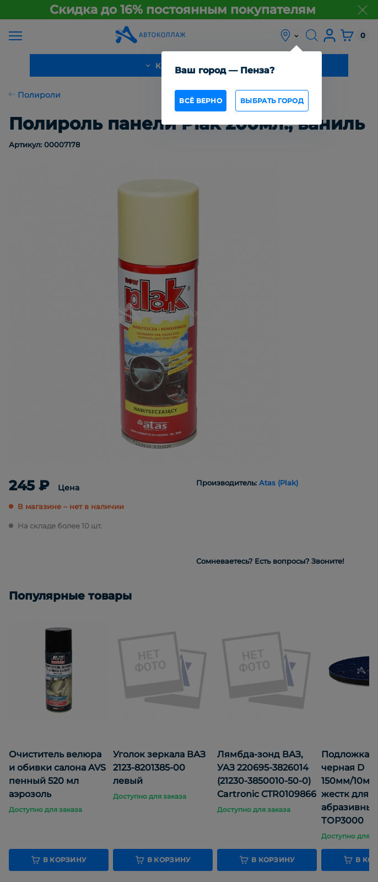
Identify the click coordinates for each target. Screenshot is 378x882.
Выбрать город (272, 101)
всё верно (200, 101)
